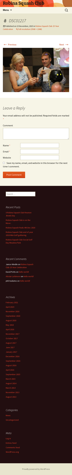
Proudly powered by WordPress (36, 469)
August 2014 (11, 383)
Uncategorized (12, 420)
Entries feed (11, 443)
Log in (8, 438)
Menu (6, 10)
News (8, 415)
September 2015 (13, 374)
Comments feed (13, 447)
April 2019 (10, 307)
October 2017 (12, 338)
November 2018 (12, 311)
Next (64, 44)
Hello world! (24, 272)
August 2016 (11, 365)
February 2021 (12, 302)
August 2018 (11, 320)
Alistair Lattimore (13, 276)
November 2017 (12, 334)
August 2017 (11, 343)
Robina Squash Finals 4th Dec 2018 (20, 227)
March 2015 (10, 379)
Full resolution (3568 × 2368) (30, 29)
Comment (8, 125)
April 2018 (10, 329)
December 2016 (12, 356)
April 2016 (10, 370)
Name (6, 145)
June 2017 (10, 347)
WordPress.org (12, 452)
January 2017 (11, 352)
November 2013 (12, 392)
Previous (9, 44)
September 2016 (13, 361)
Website (7, 157)
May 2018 (10, 325)
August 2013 (11, 397)
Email (6, 151)
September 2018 (13, 316)
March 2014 (10, 388)
